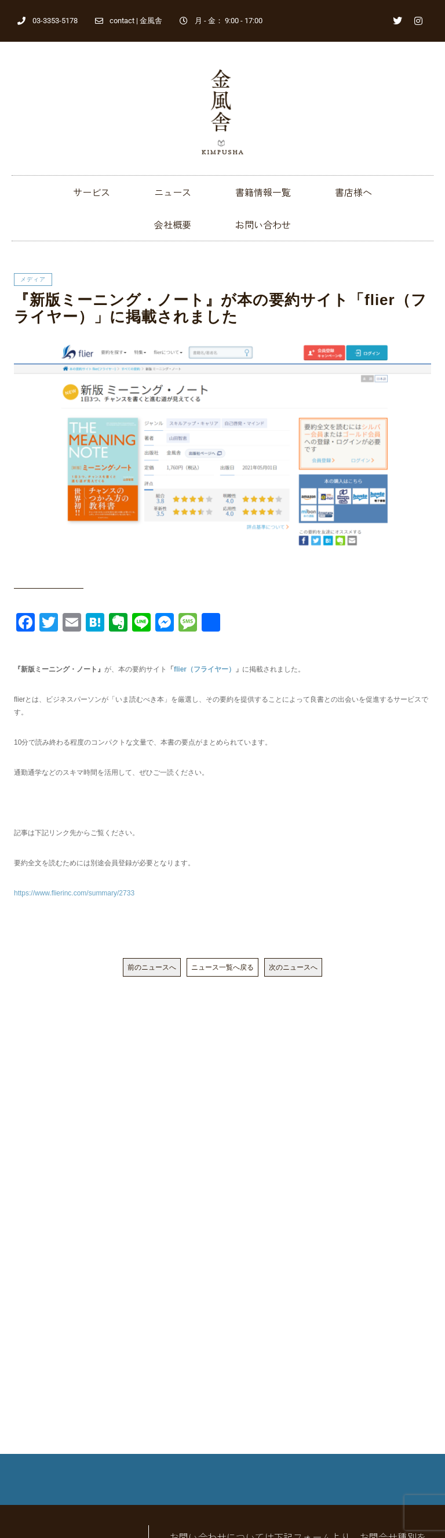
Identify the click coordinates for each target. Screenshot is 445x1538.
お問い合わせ (263, 224)
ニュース (172, 192)
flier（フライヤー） (204, 669)
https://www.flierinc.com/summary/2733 (74, 893)
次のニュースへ (293, 967)
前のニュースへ (151, 967)
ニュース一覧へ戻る (222, 967)
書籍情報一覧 (263, 192)
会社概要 (172, 224)
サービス (91, 192)
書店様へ (353, 192)
